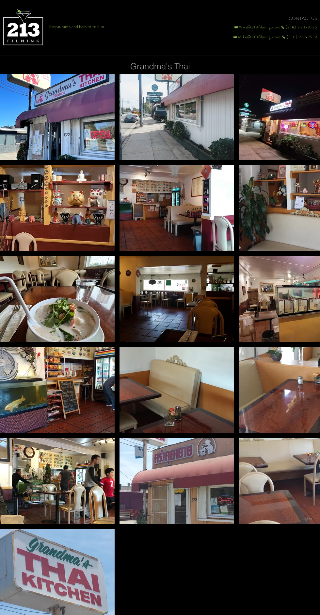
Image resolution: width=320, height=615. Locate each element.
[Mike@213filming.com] (255, 37)
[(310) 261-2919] (299, 37)
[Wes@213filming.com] (256, 27)
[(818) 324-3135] (299, 27)
